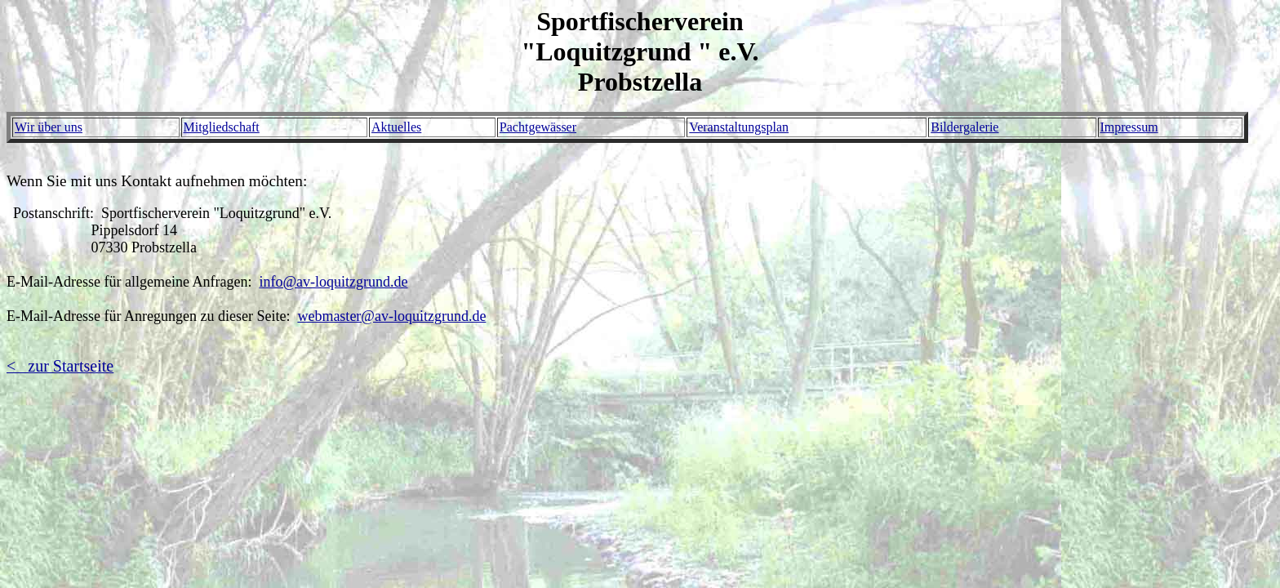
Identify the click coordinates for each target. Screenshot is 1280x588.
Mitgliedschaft (222, 127)
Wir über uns (48, 127)
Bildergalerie (964, 127)
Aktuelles (396, 127)
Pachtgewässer (538, 127)
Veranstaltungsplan (739, 127)
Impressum (1129, 127)
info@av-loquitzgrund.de (333, 282)
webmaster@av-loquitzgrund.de (391, 316)
